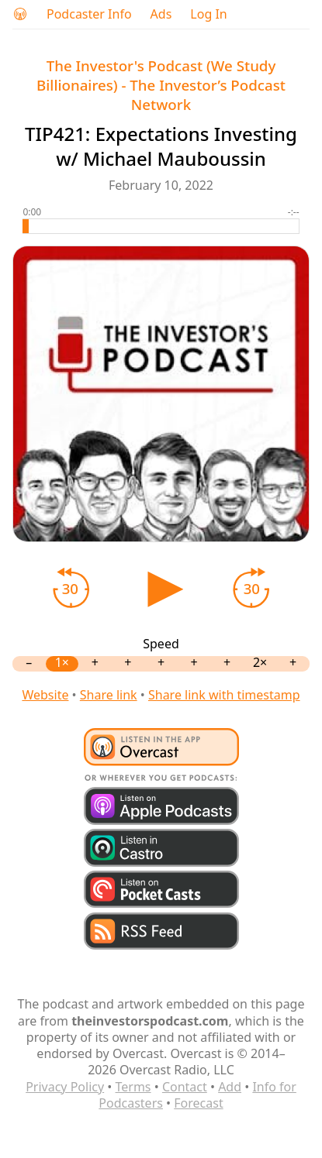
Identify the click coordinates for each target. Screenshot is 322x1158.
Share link (108, 694)
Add (229, 1086)
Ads (161, 14)
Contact (184, 1086)
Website (45, 694)
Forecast (198, 1103)
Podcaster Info (89, 14)
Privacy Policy (65, 1086)
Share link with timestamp (224, 694)
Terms (133, 1086)
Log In (208, 14)
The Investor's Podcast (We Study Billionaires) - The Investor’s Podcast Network (161, 85)
